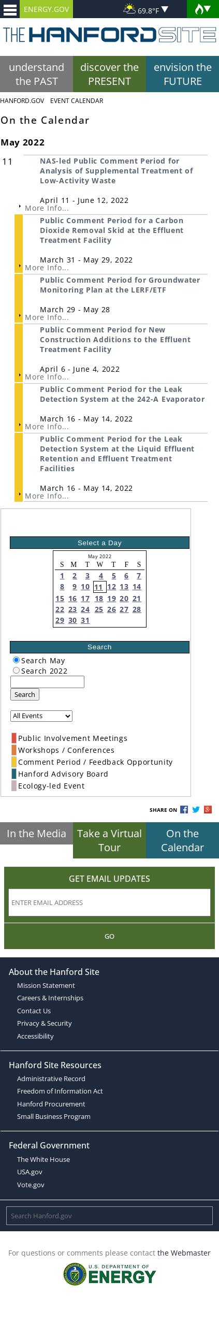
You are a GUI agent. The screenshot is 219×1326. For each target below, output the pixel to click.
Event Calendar (76, 100)
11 (98, 587)
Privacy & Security (44, 1023)
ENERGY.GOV (46, 9)
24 (85, 609)
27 (124, 609)
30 (72, 620)
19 (111, 598)
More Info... (47, 208)
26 (111, 609)
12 (111, 586)
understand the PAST (36, 74)
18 (99, 598)
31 (85, 620)
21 (137, 598)
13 (124, 586)
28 (137, 609)
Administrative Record (51, 1078)
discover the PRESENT (109, 74)
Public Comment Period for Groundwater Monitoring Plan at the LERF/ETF (120, 285)
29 (59, 620)
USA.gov (29, 1171)
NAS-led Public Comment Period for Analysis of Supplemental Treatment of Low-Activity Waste (116, 170)
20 (124, 598)
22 (59, 609)
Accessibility (35, 1036)
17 (85, 598)
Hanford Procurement (51, 1104)
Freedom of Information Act (60, 1091)
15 (59, 598)
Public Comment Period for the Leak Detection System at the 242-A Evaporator (122, 394)
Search (24, 694)
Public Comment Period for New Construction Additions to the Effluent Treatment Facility (115, 339)
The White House (43, 1159)
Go (109, 936)
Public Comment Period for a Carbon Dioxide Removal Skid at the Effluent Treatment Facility (111, 230)
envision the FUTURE (183, 74)
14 (137, 586)
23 (72, 609)
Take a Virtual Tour (109, 840)
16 (72, 598)
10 (85, 586)
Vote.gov (31, 1184)
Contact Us (34, 1010)
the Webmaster (184, 1253)
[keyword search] (47, 682)
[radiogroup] (16, 660)
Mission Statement (46, 985)
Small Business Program (54, 1116)
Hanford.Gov (22, 100)
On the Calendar (182, 840)
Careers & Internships (50, 997)
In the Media (36, 833)
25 (99, 609)
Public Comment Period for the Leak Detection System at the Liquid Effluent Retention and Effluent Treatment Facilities (117, 453)
